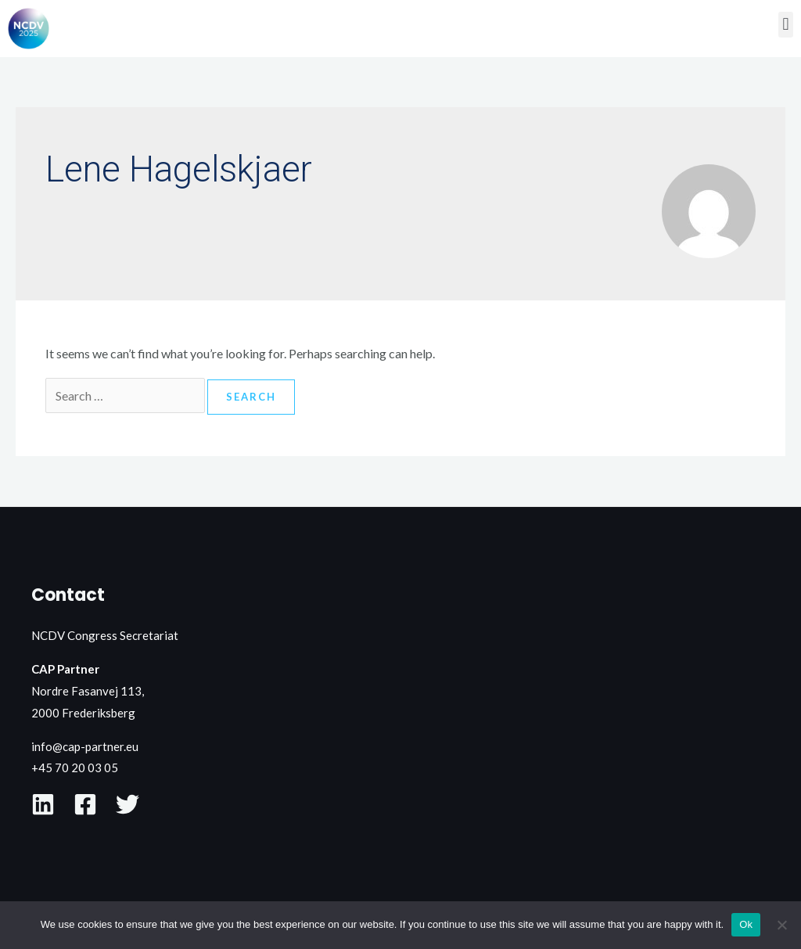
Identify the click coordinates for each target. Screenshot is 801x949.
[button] (785, 25)
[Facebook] (85, 804)
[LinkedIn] (43, 804)
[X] (127, 804)
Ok (746, 924)
